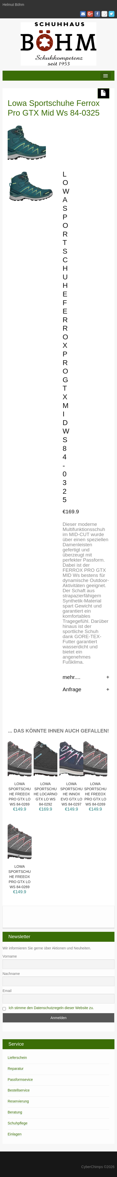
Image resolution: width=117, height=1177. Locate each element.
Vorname (10, 956)
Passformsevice (20, 1079)
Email (7, 991)
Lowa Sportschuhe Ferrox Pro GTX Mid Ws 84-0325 (54, 107)
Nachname (11, 974)
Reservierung (18, 1101)
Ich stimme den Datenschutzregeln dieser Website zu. (51, 1008)
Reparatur (15, 1069)
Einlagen (15, 1134)
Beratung (15, 1112)
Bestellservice (19, 1090)
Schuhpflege (18, 1123)
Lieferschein (17, 1058)
